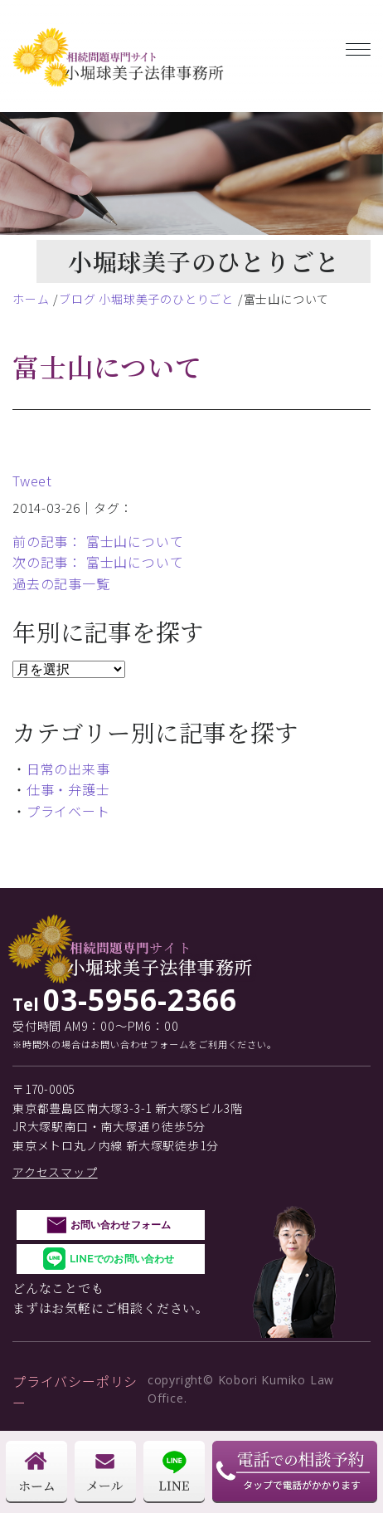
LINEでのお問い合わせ (122, 1258)
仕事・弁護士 (68, 789)
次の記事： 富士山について (97, 562)
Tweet (32, 481)
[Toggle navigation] (358, 46)
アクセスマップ (55, 1172)
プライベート (68, 811)
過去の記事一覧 (61, 583)
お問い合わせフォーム (120, 1224)
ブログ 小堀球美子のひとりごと (146, 298)
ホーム (30, 298)
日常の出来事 (68, 768)
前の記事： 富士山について (97, 541)
